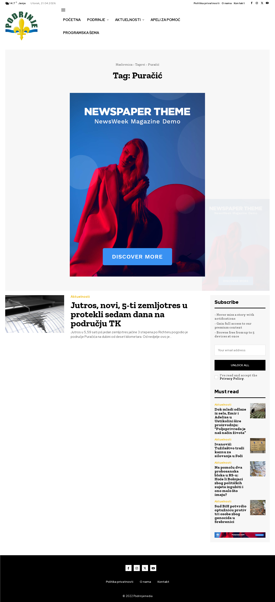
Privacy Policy (232, 378)
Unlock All (240, 365)
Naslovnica (124, 64)
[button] (66, 42)
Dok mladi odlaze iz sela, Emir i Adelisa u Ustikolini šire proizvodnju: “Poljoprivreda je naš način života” (230, 421)
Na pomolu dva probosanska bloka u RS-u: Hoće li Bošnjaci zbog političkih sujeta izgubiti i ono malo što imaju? (229, 481)
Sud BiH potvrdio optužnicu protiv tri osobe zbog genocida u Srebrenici (230, 514)
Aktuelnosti (80, 296)
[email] (240, 350)
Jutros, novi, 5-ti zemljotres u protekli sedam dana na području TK (129, 314)
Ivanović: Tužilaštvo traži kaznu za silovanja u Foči (229, 450)
